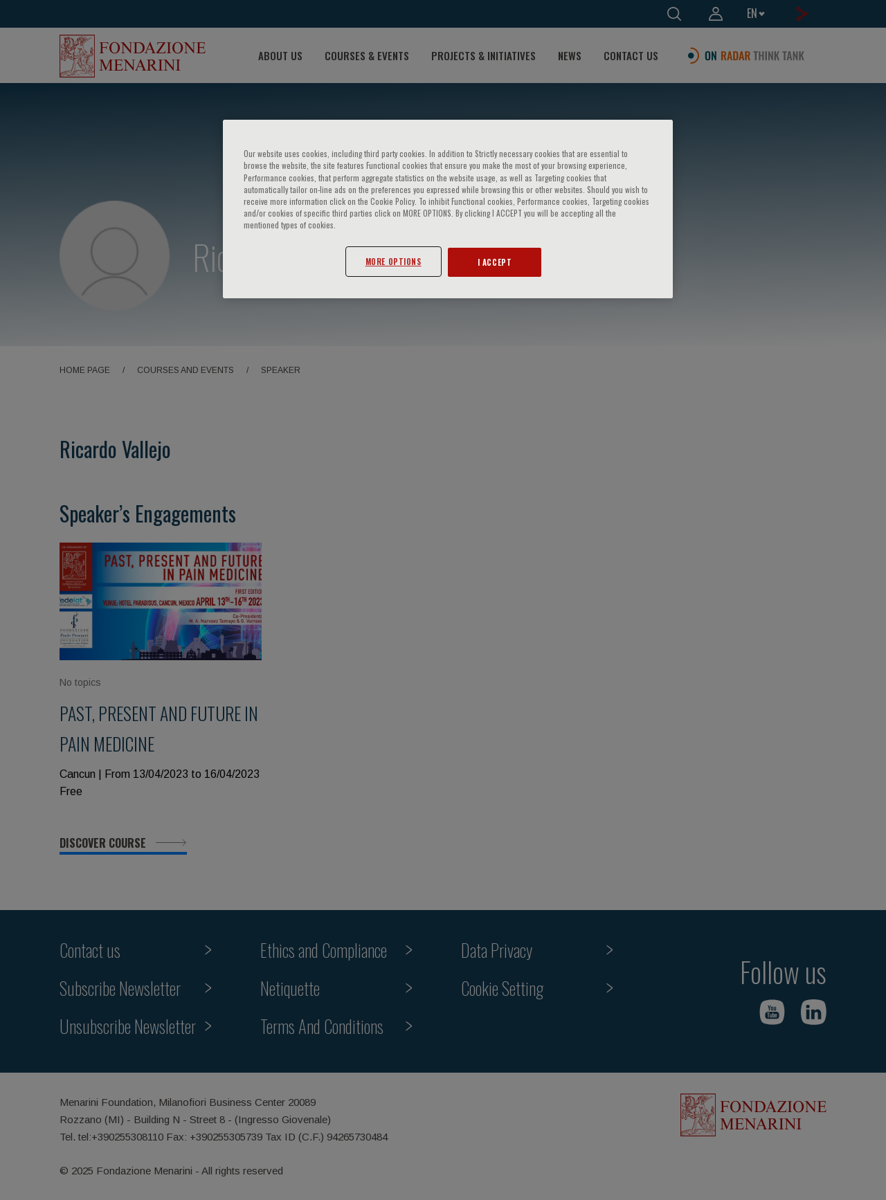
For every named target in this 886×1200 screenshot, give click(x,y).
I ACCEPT (495, 262)
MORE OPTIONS (393, 261)
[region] (448, 209)
